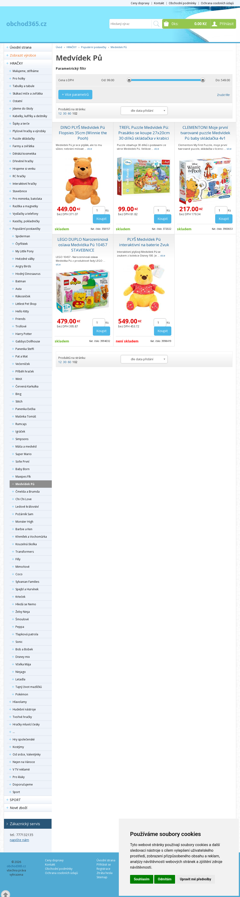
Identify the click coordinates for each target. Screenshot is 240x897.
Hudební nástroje (24, 709)
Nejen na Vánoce (24, 762)
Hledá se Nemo (25, 604)
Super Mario (23, 454)
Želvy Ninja (22, 612)
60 (69, 113)
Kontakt (159, 3)
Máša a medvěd (26, 446)
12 (60, 113)
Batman (20, 281)
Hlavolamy (20, 702)
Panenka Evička (25, 409)
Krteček (20, 597)
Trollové (20, 326)
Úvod (59, 47)
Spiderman (22, 236)
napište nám (19, 840)
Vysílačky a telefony (25, 214)
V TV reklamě (21, 769)
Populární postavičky (26, 229)
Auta (18, 289)
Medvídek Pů (24, 484)
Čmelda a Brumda (27, 492)
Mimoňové (22, 567)
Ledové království (27, 507)
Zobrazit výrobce (23, 55)
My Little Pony (24, 251)
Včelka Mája (23, 664)
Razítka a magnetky (25, 206)
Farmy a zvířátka (23, 146)
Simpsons (21, 439)
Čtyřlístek (21, 244)
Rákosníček (22, 296)
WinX (18, 379)
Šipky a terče (21, 124)
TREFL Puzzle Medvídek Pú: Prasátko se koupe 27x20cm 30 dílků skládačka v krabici (144, 133)
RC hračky (19, 176)
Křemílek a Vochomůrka (31, 537)
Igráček (20, 431)
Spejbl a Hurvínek (26, 589)
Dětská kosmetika (24, 154)
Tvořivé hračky (22, 717)
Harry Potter (23, 334)
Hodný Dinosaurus (27, 274)
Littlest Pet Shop (26, 304)
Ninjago (20, 672)
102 (74, 113)
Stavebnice (20, 191)
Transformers (24, 552)
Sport (16, 792)
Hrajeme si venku (24, 169)
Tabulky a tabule (23, 86)
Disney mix (22, 657)
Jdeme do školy (23, 109)
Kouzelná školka (26, 544)
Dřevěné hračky (23, 161)
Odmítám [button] (165, 879)
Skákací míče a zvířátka (28, 94)
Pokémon (21, 694)
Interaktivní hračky (25, 184)
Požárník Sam (24, 514)
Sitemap (102, 877)
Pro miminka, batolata (27, 199)
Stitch (18, 401)
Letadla (20, 679)
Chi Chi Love (23, 499)
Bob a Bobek (24, 649)
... (14, 732)
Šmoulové (22, 619)
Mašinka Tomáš (25, 416)
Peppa (19, 627)
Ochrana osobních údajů (217, 3)
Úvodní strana (20, 47)
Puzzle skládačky (24, 139)
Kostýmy (18, 747)
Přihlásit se (104, 864)
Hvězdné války (24, 259)
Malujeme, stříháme (26, 71)
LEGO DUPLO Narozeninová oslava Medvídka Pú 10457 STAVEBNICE (82, 245)
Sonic (18, 642)
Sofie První (22, 462)
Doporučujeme (23, 784)
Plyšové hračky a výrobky (29, 131)
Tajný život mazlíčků (28, 687)
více (89, 148)
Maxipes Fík (23, 477)
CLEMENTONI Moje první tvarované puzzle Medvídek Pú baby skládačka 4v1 (205, 133)
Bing (18, 394)
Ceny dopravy (140, 3)
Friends (20, 319)
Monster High (24, 522)
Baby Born (22, 469)
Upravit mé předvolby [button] (195, 879)
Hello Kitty (22, 311)
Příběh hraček (24, 371)
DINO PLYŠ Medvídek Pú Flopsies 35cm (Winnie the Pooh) (83, 133)
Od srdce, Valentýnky (27, 754)
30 (64, 113)
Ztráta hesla (104, 873)
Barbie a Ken (23, 529)
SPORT (15, 799)
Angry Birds (23, 266)
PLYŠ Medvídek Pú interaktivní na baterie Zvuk (144, 242)
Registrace (103, 869)
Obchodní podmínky (182, 3)
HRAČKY (16, 63)
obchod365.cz (26, 23)
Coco (18, 574)
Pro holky (19, 78)
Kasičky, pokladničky (26, 221)
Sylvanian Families (27, 582)
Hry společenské (24, 739)
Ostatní (17, 101)
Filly (17, 559)
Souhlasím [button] (142, 879)
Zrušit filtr (223, 95)
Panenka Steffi (24, 349)
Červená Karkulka (26, 386)
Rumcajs (20, 424)
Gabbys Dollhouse (27, 341)
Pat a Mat (21, 356)
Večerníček (22, 364)
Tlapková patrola (26, 634)
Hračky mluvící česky (26, 724)
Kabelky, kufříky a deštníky (30, 116)
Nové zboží (18, 807)
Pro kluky (19, 777)
